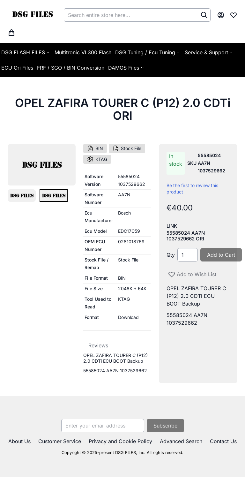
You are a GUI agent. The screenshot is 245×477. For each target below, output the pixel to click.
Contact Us (223, 441)
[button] (22, 195)
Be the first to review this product (192, 188)
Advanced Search (181, 441)
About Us (19, 441)
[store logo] (32, 15)
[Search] (204, 15)
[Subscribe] (165, 425)
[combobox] (137, 15)
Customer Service (59, 441)
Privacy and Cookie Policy (120, 441)
